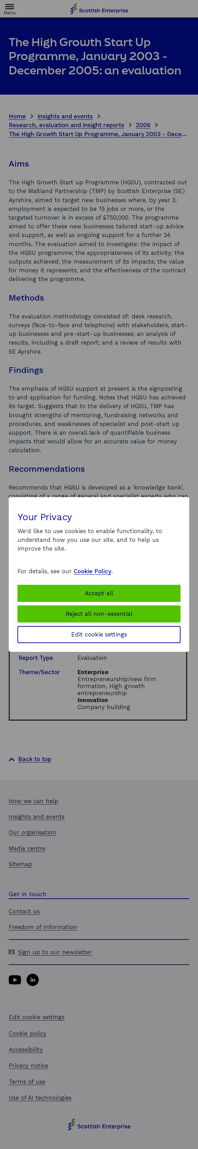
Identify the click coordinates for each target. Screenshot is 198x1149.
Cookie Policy (92, 571)
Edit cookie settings (99, 634)
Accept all (99, 593)
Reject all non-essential (99, 613)
